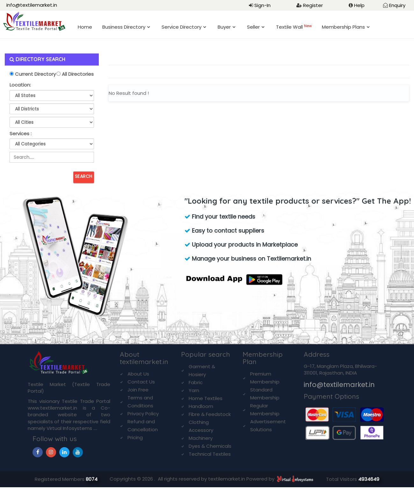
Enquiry (397, 5)
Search (83, 176)
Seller (253, 27)
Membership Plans (343, 27)
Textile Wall (294, 27)
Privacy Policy (143, 413)
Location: (20, 84)
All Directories (77, 74)
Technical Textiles (210, 454)
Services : (21, 133)
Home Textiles (205, 398)
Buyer (224, 27)
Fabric (196, 382)
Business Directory (123, 27)
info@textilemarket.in (31, 5)
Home (85, 27)
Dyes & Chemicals (210, 446)
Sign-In (262, 5)
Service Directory (181, 27)
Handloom (201, 406)
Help (359, 5)
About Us (138, 373)
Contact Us (141, 381)
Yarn (194, 390)
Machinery (201, 438)
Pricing (135, 437)
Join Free (138, 389)
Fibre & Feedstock (210, 414)
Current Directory (35, 74)
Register (313, 5)
